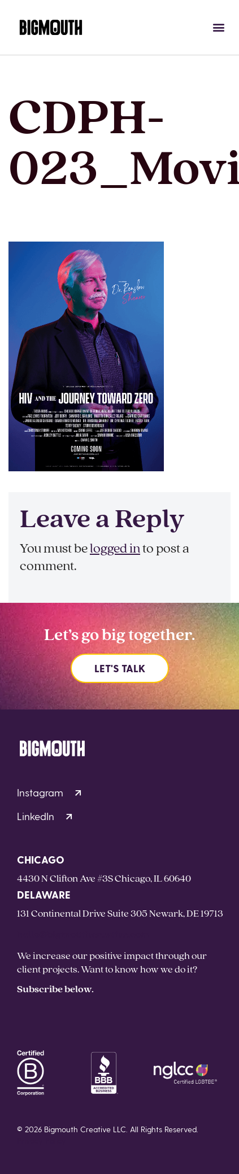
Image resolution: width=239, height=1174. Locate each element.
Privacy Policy (41, 1140)
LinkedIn (44, 816)
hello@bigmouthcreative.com (83, 934)
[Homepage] (51, 27)
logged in (115, 548)
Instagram (49, 792)
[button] (218, 27)
